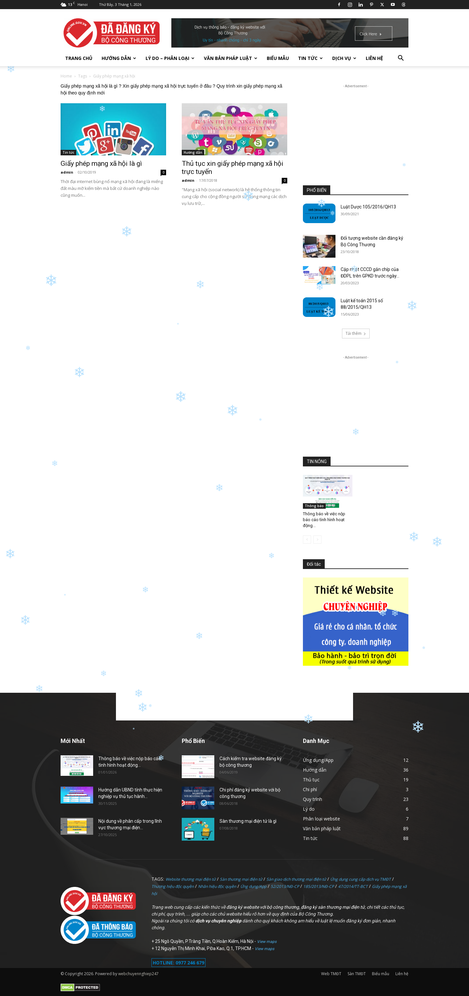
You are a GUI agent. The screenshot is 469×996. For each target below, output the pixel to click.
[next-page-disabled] (317, 539)
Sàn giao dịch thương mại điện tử (296, 879)
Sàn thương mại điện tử (241, 879)
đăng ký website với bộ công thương (262, 907)
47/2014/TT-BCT (353, 886)
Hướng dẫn (119, 58)
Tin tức (310, 58)
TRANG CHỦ (78, 58)
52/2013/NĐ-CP (285, 886)
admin (67, 172)
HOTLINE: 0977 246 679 (178, 963)
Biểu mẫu (278, 58)
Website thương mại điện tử (190, 879)
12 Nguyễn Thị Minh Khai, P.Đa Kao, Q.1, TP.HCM (203, 948)
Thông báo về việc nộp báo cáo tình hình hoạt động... (324, 519)
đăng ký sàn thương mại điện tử (333, 907)
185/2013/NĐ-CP (318, 886)
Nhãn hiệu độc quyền (217, 886)
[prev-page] (307, 539)
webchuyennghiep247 (138, 973)
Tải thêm (356, 333)
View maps (267, 941)
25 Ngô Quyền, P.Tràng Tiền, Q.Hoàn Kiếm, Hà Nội (204, 941)
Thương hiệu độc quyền (172, 886)
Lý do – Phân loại (170, 58)
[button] (400, 59)
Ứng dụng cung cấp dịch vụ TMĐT (360, 879)
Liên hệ (374, 58)
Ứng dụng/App (253, 886)
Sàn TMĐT (357, 973)
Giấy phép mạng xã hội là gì (101, 163)
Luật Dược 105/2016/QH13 (368, 206)
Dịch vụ (344, 58)
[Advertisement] (356, 130)
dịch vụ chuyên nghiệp (218, 920)
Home (66, 76)
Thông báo (314, 506)
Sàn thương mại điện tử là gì (248, 821)
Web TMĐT (331, 973)
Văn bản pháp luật (230, 58)
